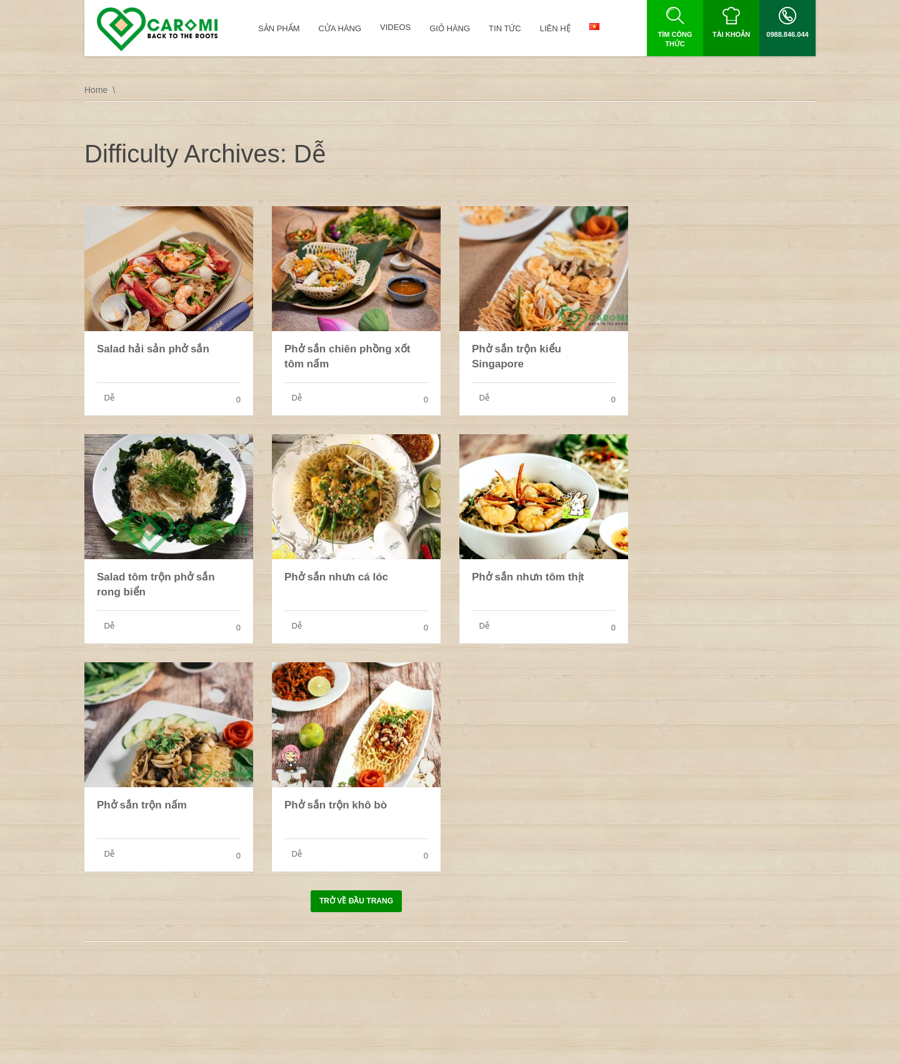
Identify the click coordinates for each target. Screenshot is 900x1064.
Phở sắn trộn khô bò (335, 805)
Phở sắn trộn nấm (142, 805)
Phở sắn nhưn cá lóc (336, 577)
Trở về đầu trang (356, 901)
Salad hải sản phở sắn (153, 349)
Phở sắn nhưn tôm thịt (528, 577)
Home (96, 90)
